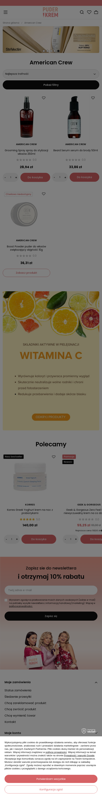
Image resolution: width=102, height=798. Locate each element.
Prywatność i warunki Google (79, 755)
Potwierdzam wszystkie (51, 779)
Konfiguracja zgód (51, 789)
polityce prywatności (56, 752)
